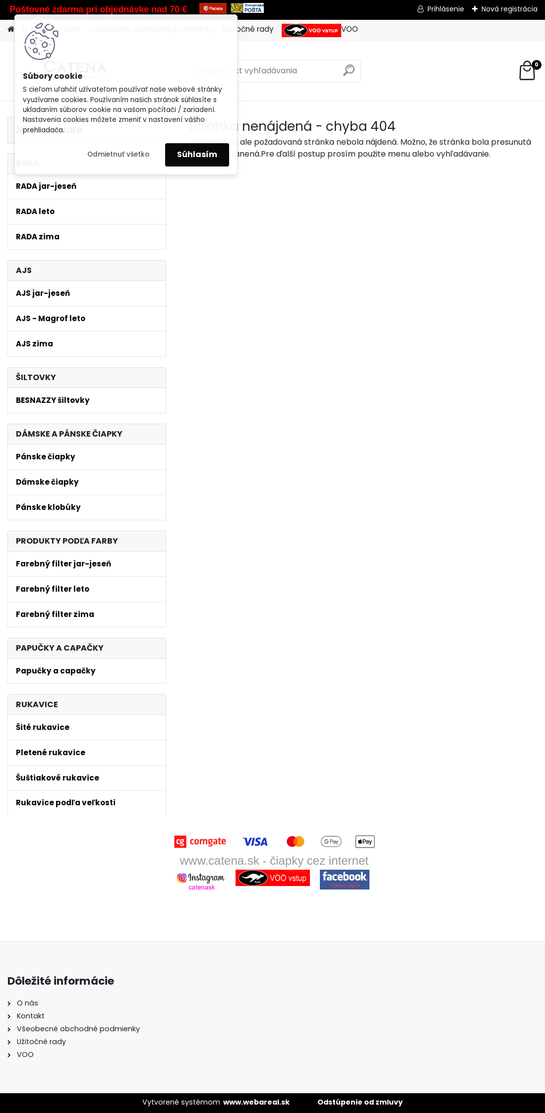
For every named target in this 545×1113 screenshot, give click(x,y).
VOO (320, 30)
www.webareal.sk (256, 1102)
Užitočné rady (248, 29)
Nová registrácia (510, 9)
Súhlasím (197, 154)
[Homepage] (10, 29)
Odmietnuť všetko (118, 154)
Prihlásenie (445, 9)
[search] (349, 74)
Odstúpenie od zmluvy (360, 1102)
